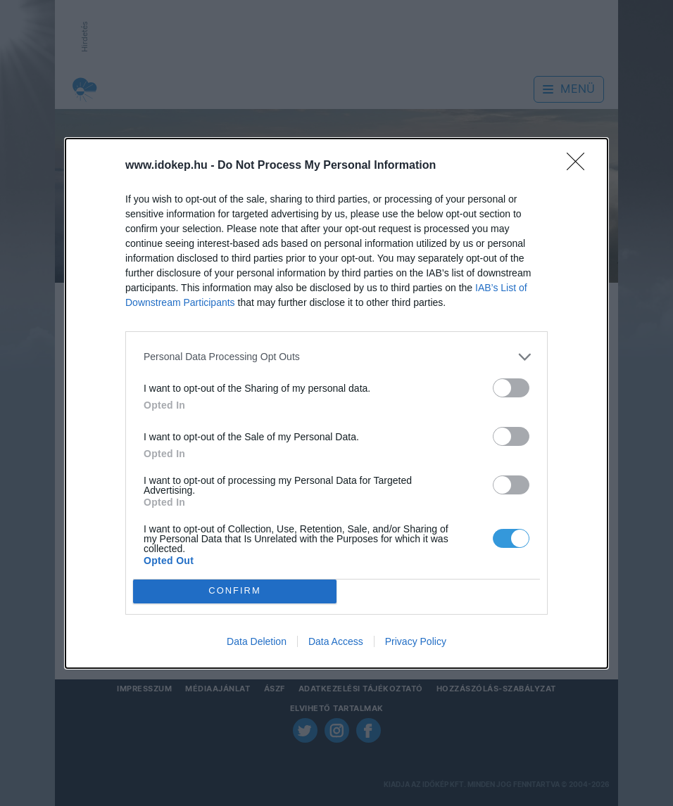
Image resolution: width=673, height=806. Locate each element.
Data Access (335, 641)
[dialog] (336, 403)
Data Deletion (257, 641)
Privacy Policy (415, 641)
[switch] (511, 387)
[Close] (580, 166)
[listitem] (336, 357)
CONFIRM (234, 591)
